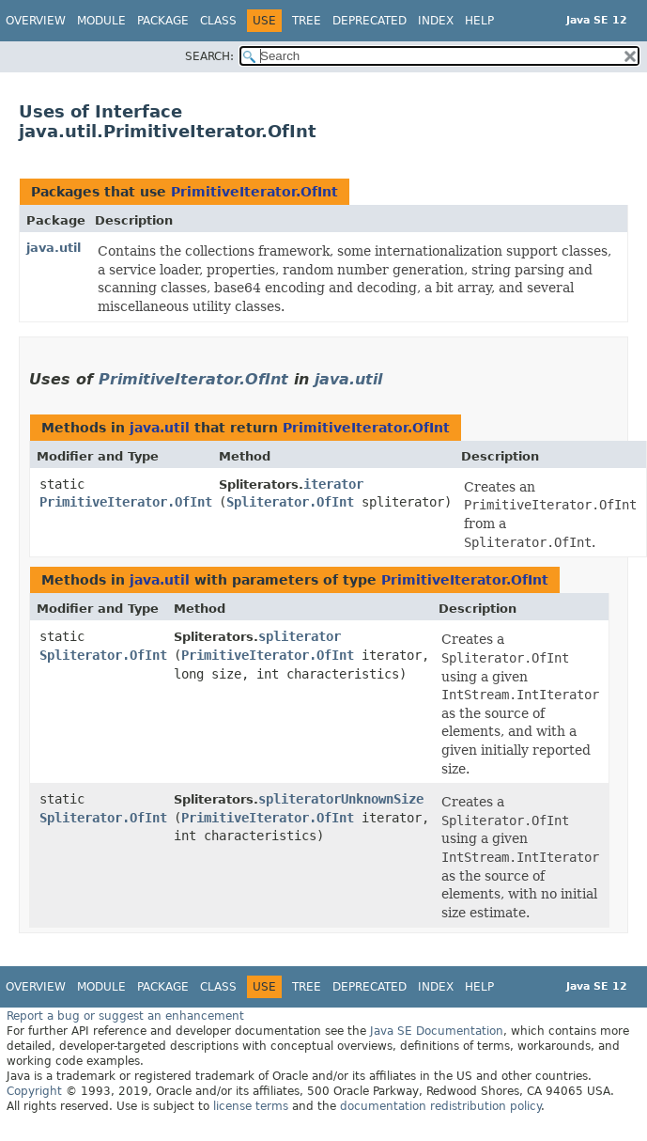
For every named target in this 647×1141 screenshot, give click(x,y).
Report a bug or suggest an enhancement (125, 1016)
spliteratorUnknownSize (341, 798)
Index (436, 20)
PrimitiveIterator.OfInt (254, 191)
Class (218, 20)
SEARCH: (209, 56)
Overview (36, 20)
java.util (53, 248)
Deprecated (369, 20)
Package (163, 20)
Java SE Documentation (436, 1031)
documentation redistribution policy (440, 1106)
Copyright (34, 1091)
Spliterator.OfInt (290, 501)
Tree (306, 20)
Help (479, 20)
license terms (250, 1106)
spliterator (299, 636)
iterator (333, 484)
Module (101, 20)
